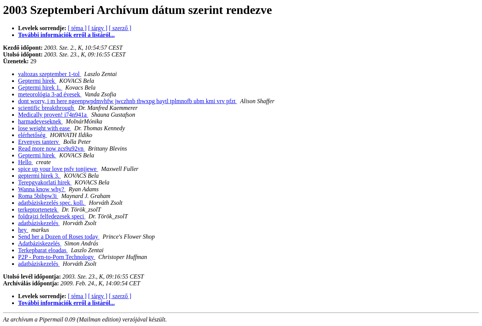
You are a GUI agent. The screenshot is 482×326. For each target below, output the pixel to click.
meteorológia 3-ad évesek (49, 94)
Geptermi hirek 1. (40, 87)
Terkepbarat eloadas (43, 250)
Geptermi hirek (37, 81)
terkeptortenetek (38, 209)
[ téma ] (77, 28)
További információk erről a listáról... (66, 35)
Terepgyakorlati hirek (45, 182)
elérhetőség (32, 135)
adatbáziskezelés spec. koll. (52, 203)
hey (23, 230)
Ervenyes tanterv (39, 142)
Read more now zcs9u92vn (51, 148)
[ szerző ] (120, 28)
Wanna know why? (42, 189)
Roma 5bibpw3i (38, 196)
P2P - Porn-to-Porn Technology (56, 257)
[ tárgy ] (97, 28)
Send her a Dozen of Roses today (58, 236)
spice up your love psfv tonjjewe (58, 169)
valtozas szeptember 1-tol (49, 74)
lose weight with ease (44, 128)
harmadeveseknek (40, 121)
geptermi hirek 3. (39, 175)
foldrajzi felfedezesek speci (51, 216)
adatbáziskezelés (39, 223)
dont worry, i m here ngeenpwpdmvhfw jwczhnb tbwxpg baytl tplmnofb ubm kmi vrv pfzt (127, 101)
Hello (25, 162)
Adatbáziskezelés (39, 243)
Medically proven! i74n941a (53, 114)
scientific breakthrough (46, 108)
